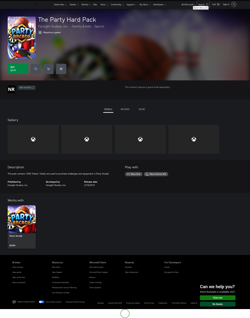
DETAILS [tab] (108, 109)
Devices (86, 4)
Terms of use (149, 303)
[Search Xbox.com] (203, 4)
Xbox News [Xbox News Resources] (56, 267)
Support (134, 4)
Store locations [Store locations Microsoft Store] (95, 287)
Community (119, 4)
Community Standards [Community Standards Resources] (60, 282)
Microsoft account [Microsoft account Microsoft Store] (96, 267)
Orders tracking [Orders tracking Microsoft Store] (95, 282)
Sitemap (100, 303)
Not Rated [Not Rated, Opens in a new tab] (26, 87)
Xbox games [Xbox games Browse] (17, 272)
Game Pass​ (59, 4)
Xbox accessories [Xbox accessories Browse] (19, 282)
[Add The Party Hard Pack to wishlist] (36, 69)
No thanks (218, 304)
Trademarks (162, 303)
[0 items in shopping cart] (216, 4)
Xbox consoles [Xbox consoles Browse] (17, 267)
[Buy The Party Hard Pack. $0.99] (18, 69)
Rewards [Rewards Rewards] (128, 267)
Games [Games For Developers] (167, 267)
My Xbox (148, 4)
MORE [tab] (142, 109)
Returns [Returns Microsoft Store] (92, 277)
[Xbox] (44, 4)
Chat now (217, 297)
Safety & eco (196, 303)
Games (73, 4)
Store (105, 4)
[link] (22, 227)
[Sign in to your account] (229, 4)
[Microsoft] (23, 4)
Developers (163, 4)
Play (97, 4)
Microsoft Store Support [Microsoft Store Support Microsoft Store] (98, 272)
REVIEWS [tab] (125, 109)
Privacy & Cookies (133, 303)
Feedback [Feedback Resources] (55, 277)
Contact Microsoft (115, 303)
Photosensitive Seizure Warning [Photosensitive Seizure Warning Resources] (64, 287)
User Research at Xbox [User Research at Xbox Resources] (61, 293)
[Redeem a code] (61, 69)
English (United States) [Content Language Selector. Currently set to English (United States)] (26, 302)
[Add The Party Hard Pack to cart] (48, 69)
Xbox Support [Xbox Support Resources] (57, 272)
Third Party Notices (179, 303)
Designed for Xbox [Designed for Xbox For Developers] (171, 272)
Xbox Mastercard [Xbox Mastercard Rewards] (131, 272)
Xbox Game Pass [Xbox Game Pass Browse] (18, 277)
